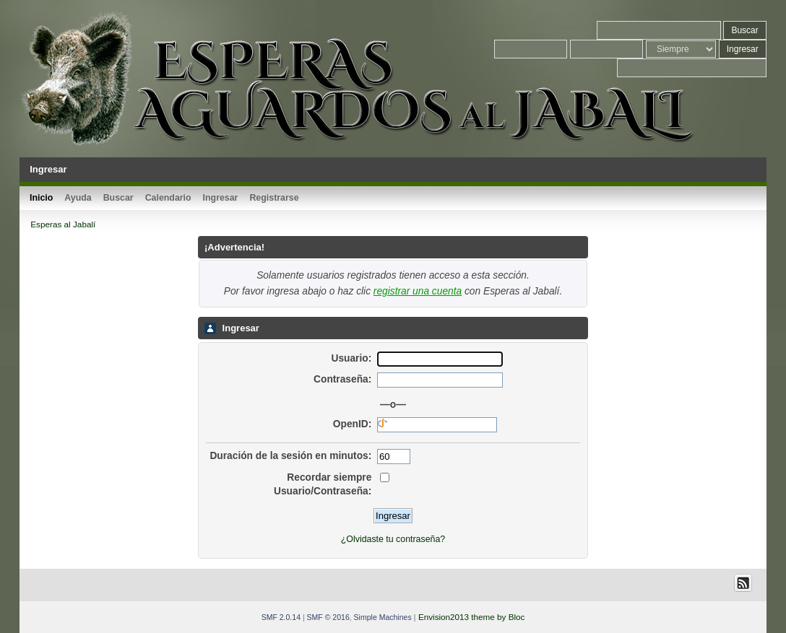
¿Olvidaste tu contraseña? (393, 539)
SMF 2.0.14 (281, 617)
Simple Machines (383, 617)
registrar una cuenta (417, 291)
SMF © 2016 (328, 617)
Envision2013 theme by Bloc (471, 616)
